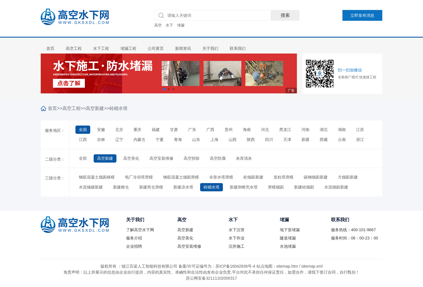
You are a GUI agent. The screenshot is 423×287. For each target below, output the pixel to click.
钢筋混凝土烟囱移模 (97, 177)
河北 (265, 129)
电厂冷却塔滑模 (139, 177)
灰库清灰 (244, 158)
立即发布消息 (362, 15)
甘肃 (174, 129)
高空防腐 (218, 158)
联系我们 (238, 48)
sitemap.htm (287, 266)
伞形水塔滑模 (221, 177)
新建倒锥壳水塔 (244, 187)
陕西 (251, 139)
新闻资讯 (183, 48)
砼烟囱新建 (253, 177)
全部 (83, 158)
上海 (214, 139)
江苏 (360, 129)
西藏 (324, 139)
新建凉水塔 (183, 187)
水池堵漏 (288, 246)
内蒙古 (139, 139)
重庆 (137, 129)
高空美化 (131, 158)
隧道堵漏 (288, 238)
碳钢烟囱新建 (316, 177)
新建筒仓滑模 (151, 187)
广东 (192, 129)
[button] (164, 89)
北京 (119, 129)
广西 (210, 129)
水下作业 (237, 238)
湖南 (342, 129)
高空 (158, 25)
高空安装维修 (161, 158)
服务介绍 (134, 238)
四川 (269, 139)
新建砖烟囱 (304, 187)
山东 (196, 139)
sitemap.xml (312, 266)
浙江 (360, 139)
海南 (247, 129)
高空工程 (74, 48)
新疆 (305, 139)
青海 (178, 139)
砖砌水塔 (118, 108)
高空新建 (95, 108)
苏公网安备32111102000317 (211, 278)
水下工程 (101, 48)
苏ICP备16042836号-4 (235, 266)
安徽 (101, 129)
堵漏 (180, 25)
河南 (305, 129)
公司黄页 (156, 48)
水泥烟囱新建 (336, 187)
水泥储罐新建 (91, 187)
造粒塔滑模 (283, 177)
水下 (169, 25)
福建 (156, 129)
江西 (83, 139)
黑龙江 (285, 129)
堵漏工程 (128, 48)
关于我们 (210, 48)
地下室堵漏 (290, 229)
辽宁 (119, 139)
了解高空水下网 (140, 229)
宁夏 (160, 139)
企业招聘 (134, 246)
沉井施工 (237, 246)
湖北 (324, 129)
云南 (342, 139)
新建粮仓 (121, 187)
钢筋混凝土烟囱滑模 (181, 177)
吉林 (101, 139)
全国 (83, 129)
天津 (287, 139)
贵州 (229, 129)
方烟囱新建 (348, 177)
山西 (233, 139)
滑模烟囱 (276, 187)
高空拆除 (192, 158)
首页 (50, 48)
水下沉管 (237, 229)
